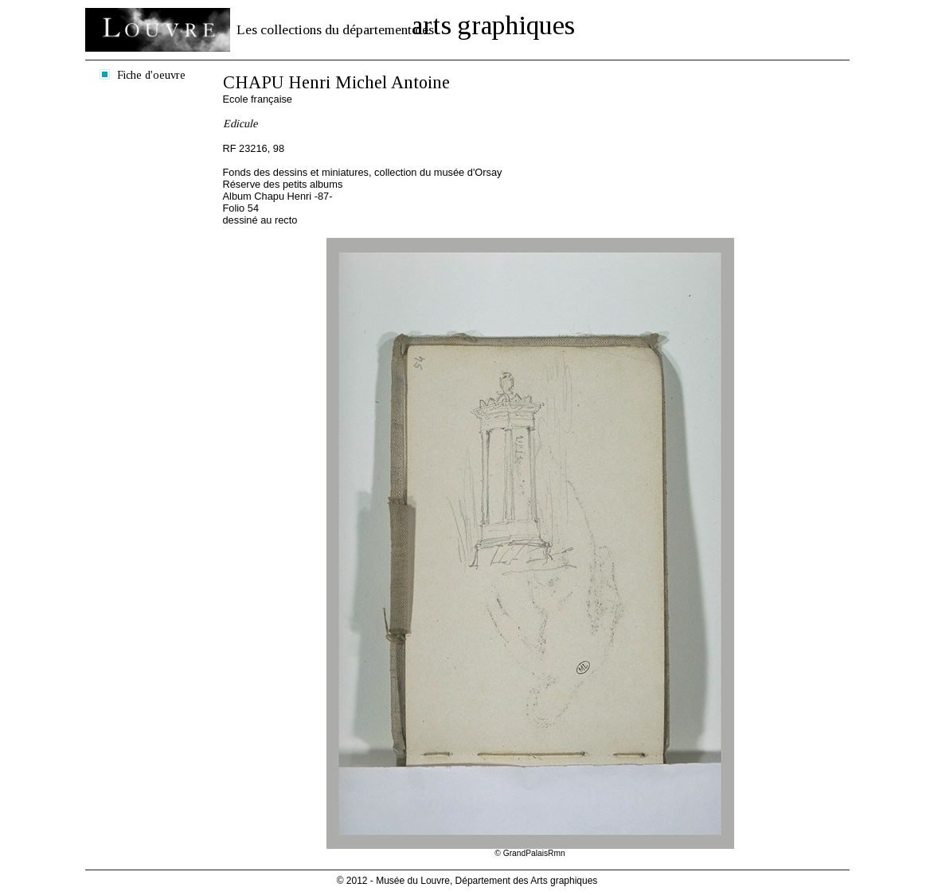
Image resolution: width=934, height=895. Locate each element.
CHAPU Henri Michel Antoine (336, 82)
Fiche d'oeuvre (151, 74)
